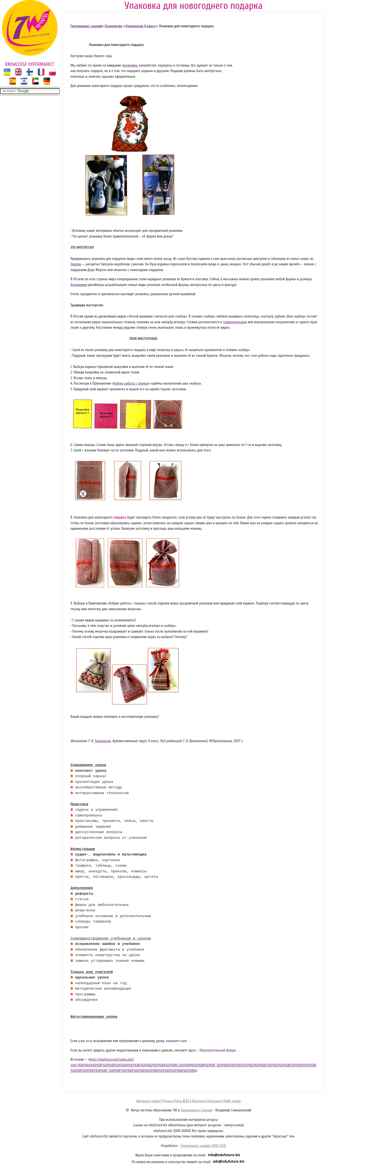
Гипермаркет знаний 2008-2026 (203, 1146)
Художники (78, 285)
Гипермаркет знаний (86, 26)
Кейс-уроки (232, 1101)
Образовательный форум (217, 1050)
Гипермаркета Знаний (196, 1110)
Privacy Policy (172, 1101)
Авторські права (148, 1101)
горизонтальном (235, 322)
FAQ (186, 1101)
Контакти (215, 1101)
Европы (75, 264)
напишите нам (176, 1041)
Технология (114, 26)
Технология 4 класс (140, 26)
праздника (130, 65)
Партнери (199, 1101)
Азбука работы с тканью (130, 383)
